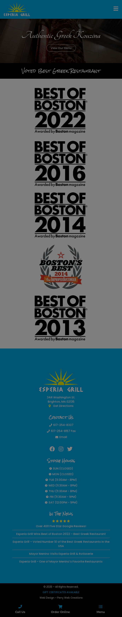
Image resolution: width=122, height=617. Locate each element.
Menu (101, 612)
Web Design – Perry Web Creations (61, 597)
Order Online (60, 612)
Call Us (20, 612)
